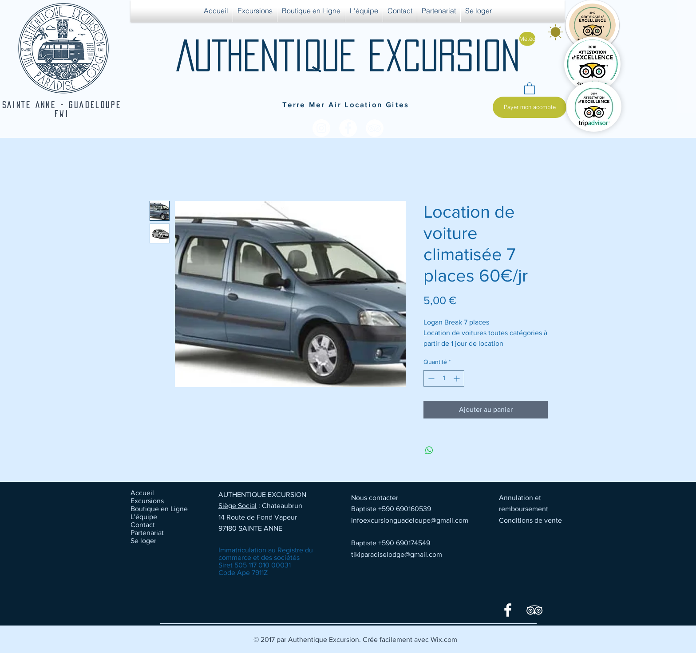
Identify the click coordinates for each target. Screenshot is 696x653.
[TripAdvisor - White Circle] (375, 128)
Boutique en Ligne (159, 508)
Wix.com (444, 639)
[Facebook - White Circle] (348, 128)
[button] (529, 88)
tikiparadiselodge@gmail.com (396, 554)
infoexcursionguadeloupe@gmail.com (409, 520)
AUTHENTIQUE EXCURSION (348, 55)
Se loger (143, 540)
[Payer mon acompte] (529, 107)
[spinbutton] (444, 378)
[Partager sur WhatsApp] (429, 450)
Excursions (147, 500)
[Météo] (527, 39)
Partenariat (147, 532)
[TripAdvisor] (534, 610)
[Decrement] (430, 378)
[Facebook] (508, 610)
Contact (142, 524)
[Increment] (457, 378)
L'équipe (143, 516)
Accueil (142, 493)
